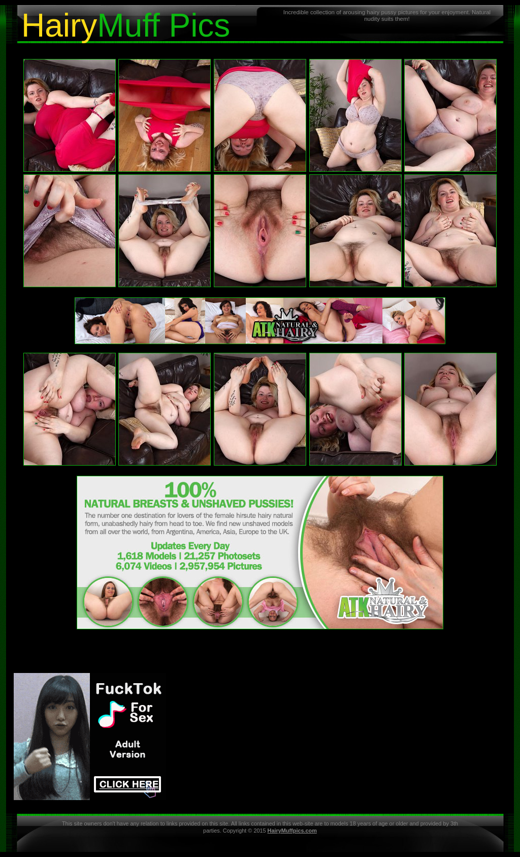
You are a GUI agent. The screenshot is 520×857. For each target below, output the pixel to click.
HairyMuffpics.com (292, 831)
